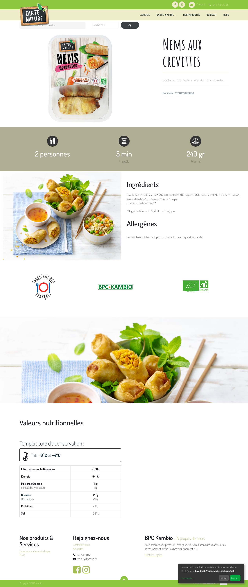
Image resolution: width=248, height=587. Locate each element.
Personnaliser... (187, 577)
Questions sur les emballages (34, 551)
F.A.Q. (22, 555)
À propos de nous (191, 538)
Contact (197, 4)
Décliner (224, 577)
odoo (223, 583)
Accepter (235, 577)
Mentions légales (153, 555)
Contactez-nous (81, 545)
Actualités (78, 549)
